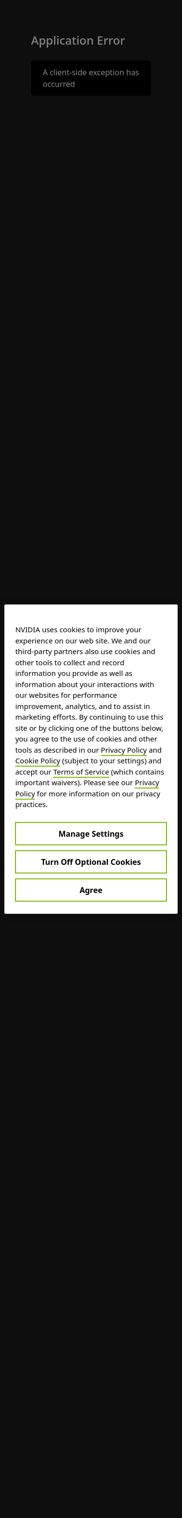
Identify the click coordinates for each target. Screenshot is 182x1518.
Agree (91, 889)
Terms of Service (81, 771)
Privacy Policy (124, 749)
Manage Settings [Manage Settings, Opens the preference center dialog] (90, 833)
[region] (90, 759)
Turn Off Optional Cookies (91, 861)
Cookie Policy (37, 760)
